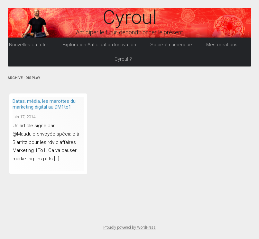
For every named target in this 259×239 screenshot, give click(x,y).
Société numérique (171, 45)
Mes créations (221, 45)
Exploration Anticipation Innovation (99, 45)
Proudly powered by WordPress (129, 227)
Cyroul (130, 17)
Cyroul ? (123, 59)
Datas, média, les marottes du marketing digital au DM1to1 (44, 104)
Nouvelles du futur (28, 45)
